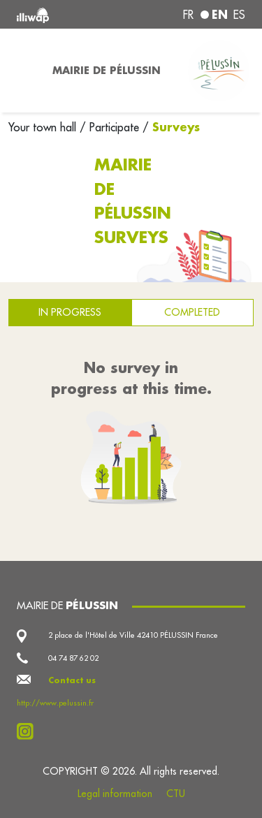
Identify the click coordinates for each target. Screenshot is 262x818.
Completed (192, 312)
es (239, 15)
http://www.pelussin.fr (55, 703)
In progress (69, 312)
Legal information (115, 793)
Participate (114, 127)
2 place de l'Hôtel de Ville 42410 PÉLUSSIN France (133, 635)
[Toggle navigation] (22, 70)
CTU (175, 793)
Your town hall (44, 127)
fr (188, 15)
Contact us (72, 680)
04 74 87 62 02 (73, 658)
